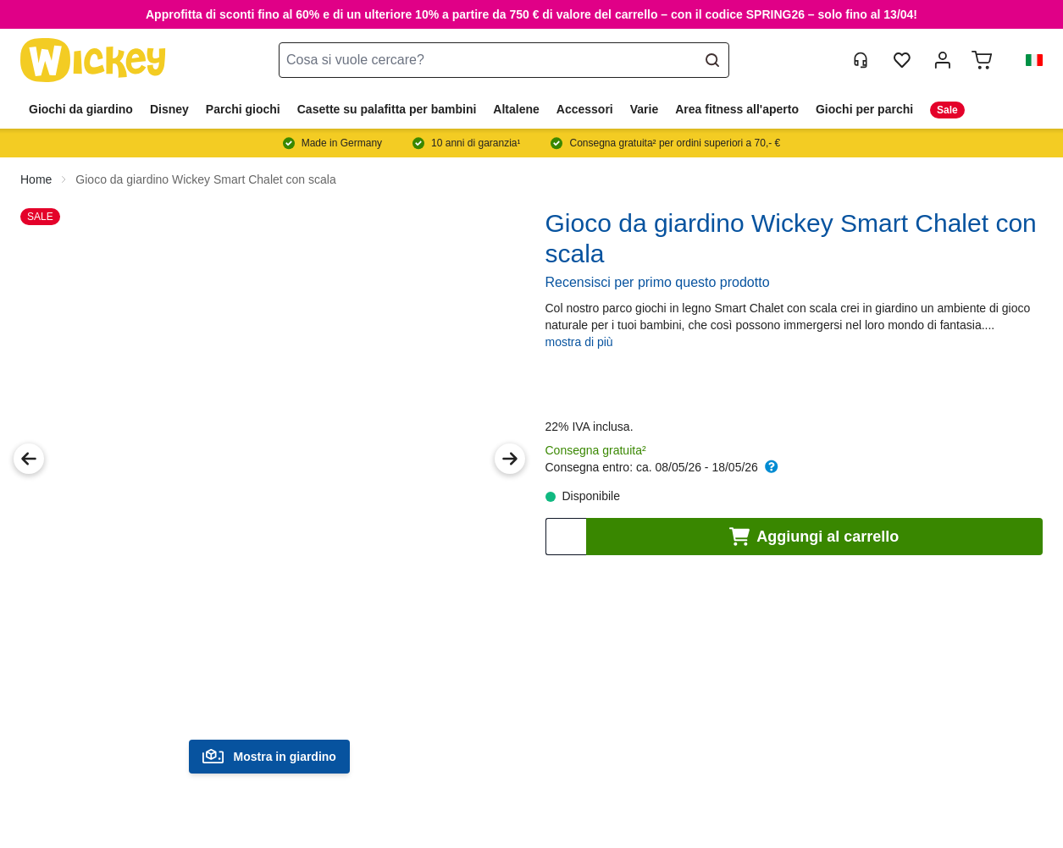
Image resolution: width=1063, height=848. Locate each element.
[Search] (718, 60)
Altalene (516, 109)
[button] (1027, 60)
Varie (644, 109)
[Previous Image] (29, 458)
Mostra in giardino (269, 756)
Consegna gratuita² (595, 450)
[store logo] (93, 60)
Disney (169, 109)
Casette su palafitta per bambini (387, 109)
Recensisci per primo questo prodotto (657, 282)
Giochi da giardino (81, 109)
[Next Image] (510, 458)
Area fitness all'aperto (737, 109)
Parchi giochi (243, 109)
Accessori (584, 109)
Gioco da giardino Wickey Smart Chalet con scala (205, 179)
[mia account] (942, 60)
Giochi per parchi (864, 109)
